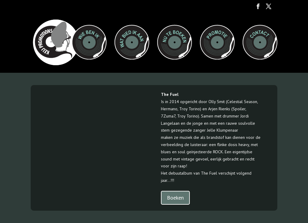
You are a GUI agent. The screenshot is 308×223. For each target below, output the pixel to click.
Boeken (175, 197)
